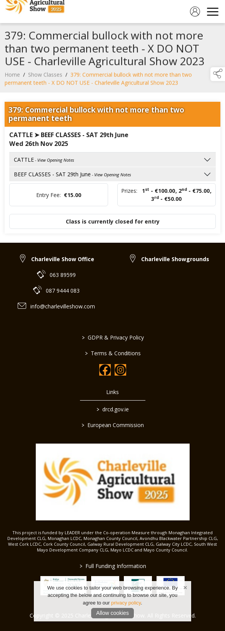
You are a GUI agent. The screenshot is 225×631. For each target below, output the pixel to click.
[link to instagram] (120, 370)
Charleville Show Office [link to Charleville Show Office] (62, 259)
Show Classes (45, 76)
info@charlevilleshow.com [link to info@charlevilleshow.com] (62, 306)
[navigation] (212, 11)
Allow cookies (112, 613)
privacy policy (126, 603)
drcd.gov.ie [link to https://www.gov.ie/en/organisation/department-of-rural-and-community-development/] (113, 409)
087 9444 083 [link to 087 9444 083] (63, 290)
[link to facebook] (105, 370)
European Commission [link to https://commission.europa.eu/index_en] (113, 425)
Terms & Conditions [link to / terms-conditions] (112, 353)
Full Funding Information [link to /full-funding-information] (112, 566)
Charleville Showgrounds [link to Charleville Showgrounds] (175, 259)
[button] (217, 74)
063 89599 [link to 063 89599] (63, 274)
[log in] (195, 11)
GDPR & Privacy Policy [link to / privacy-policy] (112, 337)
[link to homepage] (36, 11)
